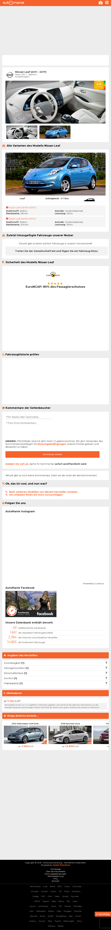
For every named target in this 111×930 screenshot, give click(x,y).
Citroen (44, 891)
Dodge (36, 896)
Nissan (51, 911)
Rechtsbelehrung (55, 876)
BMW (52, 886)
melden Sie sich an (16, 464)
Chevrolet (76, 886)
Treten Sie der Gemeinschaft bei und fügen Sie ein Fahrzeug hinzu (56, 251)
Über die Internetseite (55, 871)
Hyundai (75, 896)
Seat (71, 916)
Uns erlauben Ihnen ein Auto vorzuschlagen (36, 494)
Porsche (77, 911)
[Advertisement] (55, 30)
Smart (78, 916)
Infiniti (37, 901)
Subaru (32, 921)
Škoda (60, 926)
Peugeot (67, 911)
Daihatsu (76, 891)
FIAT (43, 896)
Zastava (51, 926)
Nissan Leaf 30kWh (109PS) (22, 207)
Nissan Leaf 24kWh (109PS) (22, 218)
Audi (45, 886)
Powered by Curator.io (93, 583)
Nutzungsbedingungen (52, 444)
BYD (60, 886)
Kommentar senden (52, 454)
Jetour (61, 901)
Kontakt (55, 881)
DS (60, 891)
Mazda (68, 906)
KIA (68, 901)
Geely (57, 896)
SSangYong (61, 916)
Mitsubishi (41, 911)
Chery (67, 886)
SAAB (50, 916)
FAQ (55, 878)
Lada (75, 901)
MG (60, 906)
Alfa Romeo (35, 886)
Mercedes (77, 906)
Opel (59, 911)
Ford (50, 896)
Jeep (54, 901)
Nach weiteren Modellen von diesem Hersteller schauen (43, 491)
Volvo (79, 921)
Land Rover (43, 906)
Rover (42, 916)
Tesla (50, 921)
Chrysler (34, 891)
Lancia (32, 906)
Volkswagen (68, 921)
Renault (33, 916)
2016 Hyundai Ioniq (70, 724)
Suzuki (42, 921)
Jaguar (46, 901)
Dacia (66, 891)
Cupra (53, 891)
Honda (65, 896)
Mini (32, 911)
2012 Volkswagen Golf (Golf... (26, 724)
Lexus (53, 906)
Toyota (58, 921)
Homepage (55, 869)
